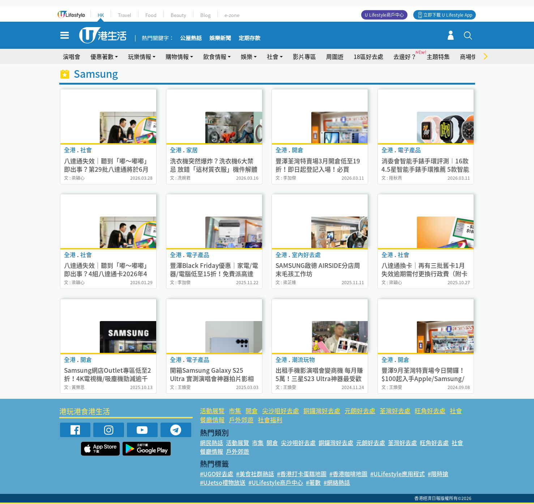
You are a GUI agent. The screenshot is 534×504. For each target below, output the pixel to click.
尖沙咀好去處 (280, 410)
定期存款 (249, 38)
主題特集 (438, 56)
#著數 (313, 482)
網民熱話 (211, 442)
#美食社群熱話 (255, 473)
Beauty (178, 15)
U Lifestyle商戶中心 (384, 15)
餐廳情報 (212, 419)
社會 (272, 56)
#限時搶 (438, 473)
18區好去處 (368, 56)
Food (151, 15)
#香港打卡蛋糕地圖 (301, 473)
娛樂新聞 (220, 38)
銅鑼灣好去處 (321, 410)
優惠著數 (102, 56)
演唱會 (71, 56)
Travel (124, 15)
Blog (205, 15)
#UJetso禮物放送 (222, 482)
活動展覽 (212, 410)
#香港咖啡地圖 (348, 473)
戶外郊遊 (241, 419)
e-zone (232, 15)
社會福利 (270, 419)
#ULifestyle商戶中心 (275, 482)
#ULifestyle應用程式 (397, 473)
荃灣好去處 (395, 410)
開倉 (251, 410)
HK (101, 15)
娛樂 (246, 56)
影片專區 (304, 56)
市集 (235, 410)
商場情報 (471, 56)
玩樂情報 (139, 56)
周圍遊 (334, 56)
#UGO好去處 (216, 473)
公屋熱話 (191, 38)
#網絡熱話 (337, 482)
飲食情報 (214, 56)
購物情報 (177, 56)
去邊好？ (404, 56)
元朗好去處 (360, 410)
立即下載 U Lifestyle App (447, 15)
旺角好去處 (430, 410)
